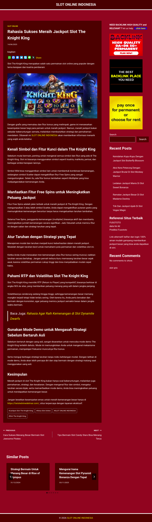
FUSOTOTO (115, 222)
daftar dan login (132, 236)
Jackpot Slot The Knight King (21, 411)
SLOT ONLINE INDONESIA (65, 411)
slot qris (113, 267)
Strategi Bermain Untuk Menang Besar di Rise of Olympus (25, 473)
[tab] (47, 492)
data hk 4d (114, 226)
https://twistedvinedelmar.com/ (23, 403)
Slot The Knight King (17, 416)
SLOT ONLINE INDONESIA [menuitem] (44, 135)
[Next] (94, 477)
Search (112, 134)
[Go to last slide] (11, 477)
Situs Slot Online (43, 411)
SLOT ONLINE (12, 26)
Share (38, 58)
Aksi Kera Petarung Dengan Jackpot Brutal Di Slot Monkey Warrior (128, 171)
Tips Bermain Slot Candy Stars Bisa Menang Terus (78, 434)
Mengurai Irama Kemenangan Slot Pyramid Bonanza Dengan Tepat (75, 473)
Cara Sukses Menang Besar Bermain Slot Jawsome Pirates (26, 434)
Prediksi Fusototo (118, 229)
